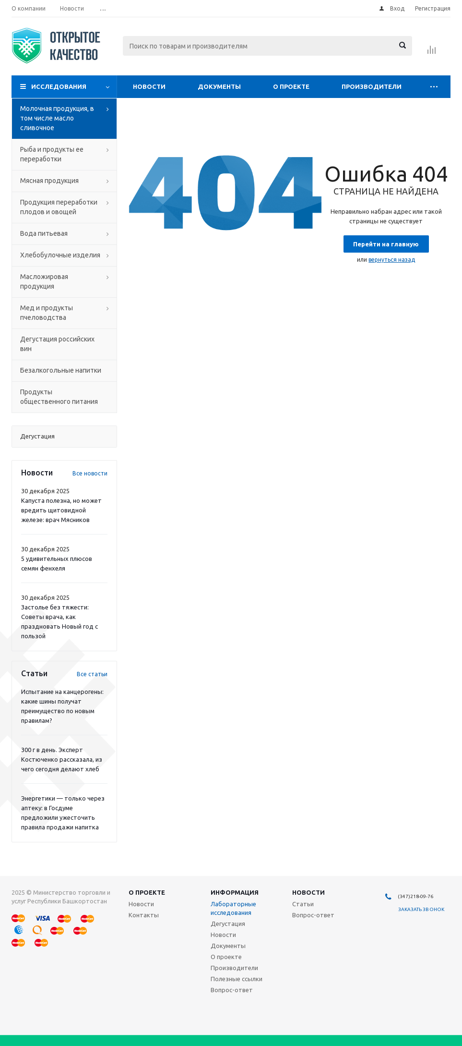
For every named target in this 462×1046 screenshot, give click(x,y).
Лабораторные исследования (233, 908)
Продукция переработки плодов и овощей (58, 207)
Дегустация (228, 923)
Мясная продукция (49, 180)
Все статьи (92, 674)
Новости (149, 86)
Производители (372, 86)
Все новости (89, 473)
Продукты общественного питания (59, 396)
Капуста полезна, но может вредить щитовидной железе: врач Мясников (61, 510)
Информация (235, 892)
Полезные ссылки (236, 978)
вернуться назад (391, 259)
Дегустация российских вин (57, 344)
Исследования (58, 86)
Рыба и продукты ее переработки (51, 154)
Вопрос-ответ (232, 989)
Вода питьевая (44, 233)
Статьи (303, 903)
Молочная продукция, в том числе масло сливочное (57, 118)
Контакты (144, 915)
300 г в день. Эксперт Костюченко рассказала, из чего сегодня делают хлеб (61, 759)
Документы (219, 86)
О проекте (291, 86)
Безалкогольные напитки (60, 370)
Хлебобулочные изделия (60, 255)
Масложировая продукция (44, 281)
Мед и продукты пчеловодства (46, 312)
